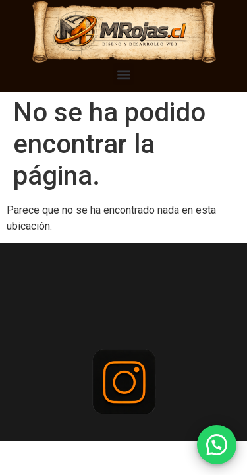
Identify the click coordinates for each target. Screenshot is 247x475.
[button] (123, 74)
